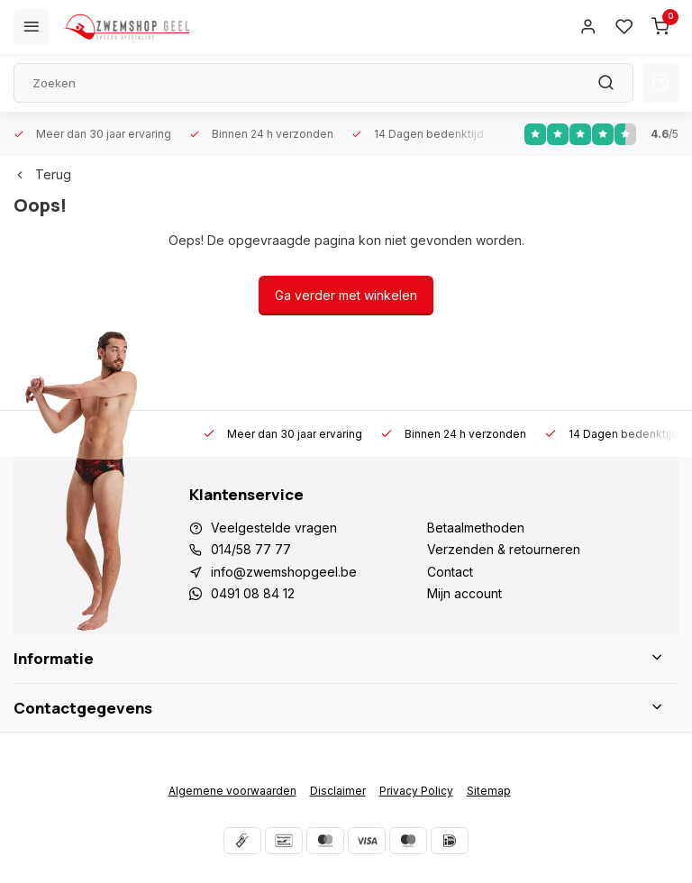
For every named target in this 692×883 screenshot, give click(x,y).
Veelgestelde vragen (274, 527)
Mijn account (464, 593)
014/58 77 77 (251, 549)
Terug (42, 174)
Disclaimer (338, 790)
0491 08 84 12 (253, 593)
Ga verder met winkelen (346, 295)
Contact (450, 571)
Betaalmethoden (475, 527)
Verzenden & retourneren (503, 549)
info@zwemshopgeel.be (284, 571)
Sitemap (489, 790)
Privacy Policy (416, 790)
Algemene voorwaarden (232, 790)
